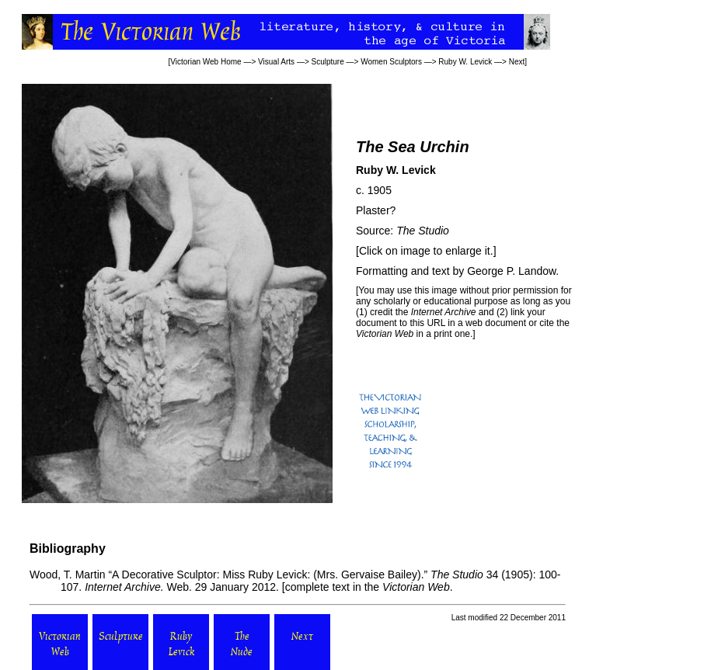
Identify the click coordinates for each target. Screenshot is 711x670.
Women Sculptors (391, 61)
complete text (317, 587)
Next (517, 61)
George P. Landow (511, 271)
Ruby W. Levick (465, 61)
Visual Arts (276, 61)
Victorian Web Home (205, 61)
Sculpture (328, 61)
